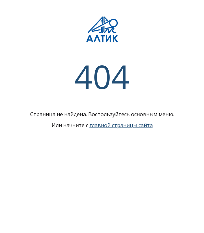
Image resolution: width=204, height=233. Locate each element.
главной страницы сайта (121, 125)
